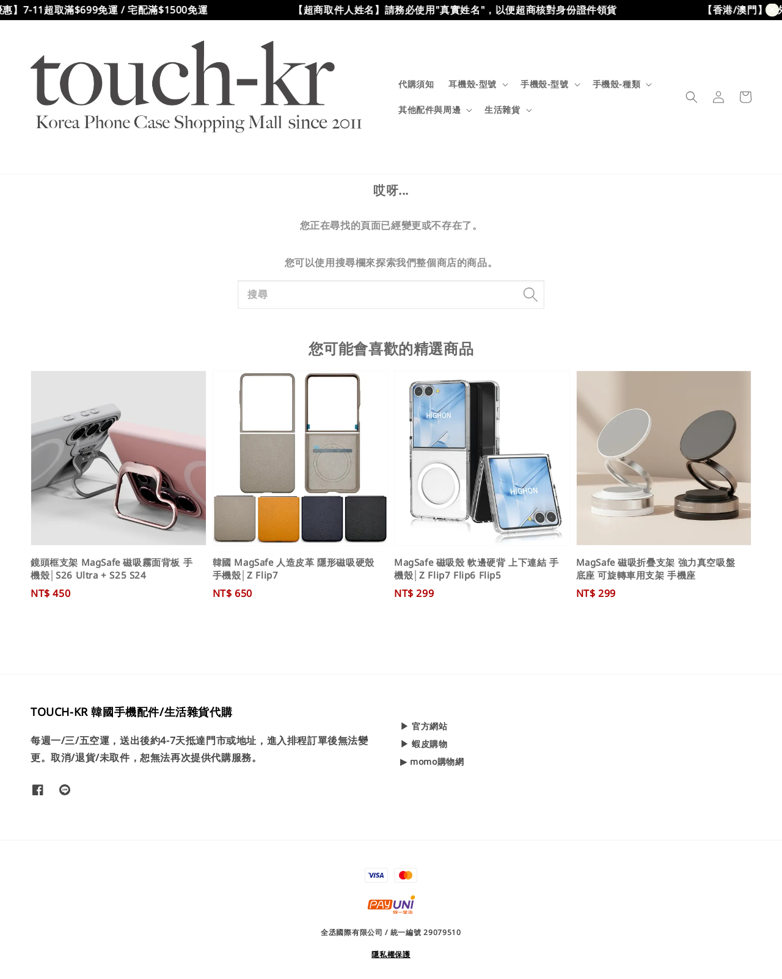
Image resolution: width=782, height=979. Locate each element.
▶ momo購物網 (432, 761)
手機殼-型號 (545, 84)
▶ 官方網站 (424, 726)
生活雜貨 (502, 109)
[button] (691, 97)
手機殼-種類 (617, 84)
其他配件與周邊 (429, 109)
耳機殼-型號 (472, 84)
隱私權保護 (391, 954)
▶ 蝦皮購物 (424, 744)
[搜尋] (530, 294)
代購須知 (416, 84)
